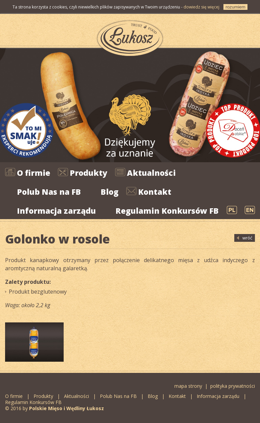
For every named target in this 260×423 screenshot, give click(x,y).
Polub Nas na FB (49, 191)
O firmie (33, 172)
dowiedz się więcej (201, 7)
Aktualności (151, 172)
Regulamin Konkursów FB (167, 210)
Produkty (88, 172)
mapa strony (188, 386)
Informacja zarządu (56, 210)
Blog (109, 191)
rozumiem (235, 6)
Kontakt (154, 191)
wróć (247, 238)
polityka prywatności (232, 386)
